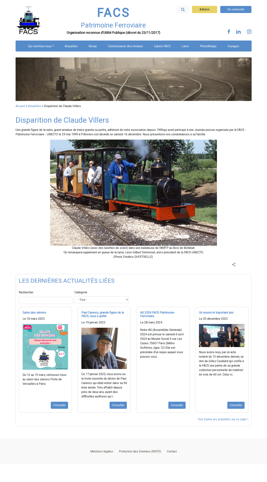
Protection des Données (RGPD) (140, 451)
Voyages (233, 46)
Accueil (20, 106)
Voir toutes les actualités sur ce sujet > (223, 419)
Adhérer (205, 9)
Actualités (71, 46)
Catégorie (81, 292)
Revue (93, 46)
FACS (113, 13)
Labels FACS (162, 46)
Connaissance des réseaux (125, 46)
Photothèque (208, 46)
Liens (185, 46)
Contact (172, 451)
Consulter (59, 405)
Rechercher (26, 292)
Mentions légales (101, 451)
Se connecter (235, 9)
